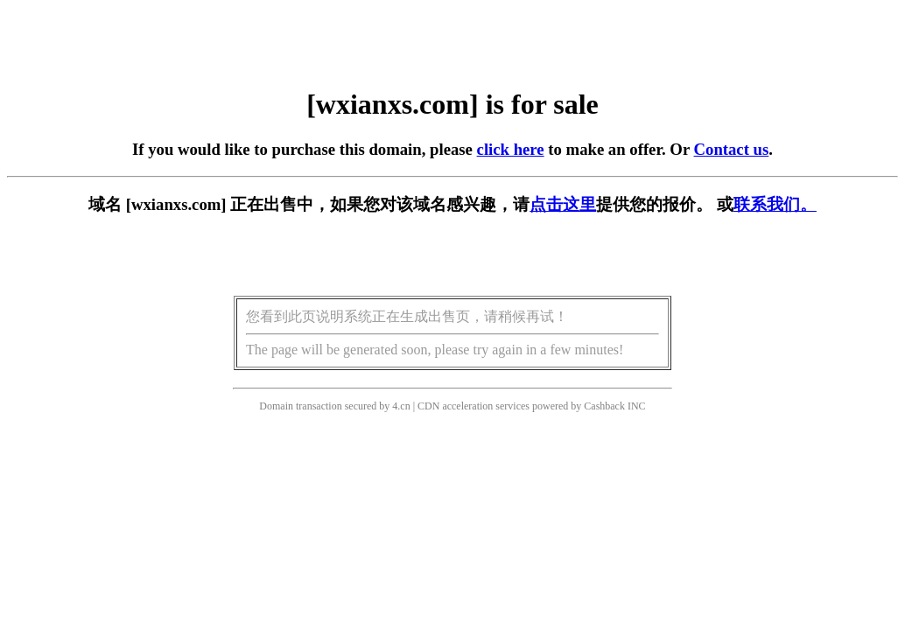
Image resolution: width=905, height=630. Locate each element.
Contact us (731, 149)
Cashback (604, 406)
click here (510, 149)
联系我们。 (775, 204)
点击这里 (563, 204)
